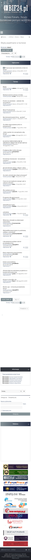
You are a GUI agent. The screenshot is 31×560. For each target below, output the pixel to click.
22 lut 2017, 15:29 (21, 111)
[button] (13, 57)
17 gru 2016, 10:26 (21, 127)
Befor (13, 199)
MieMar (14, 206)
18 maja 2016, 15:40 (8, 145)
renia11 (14, 118)
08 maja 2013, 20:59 (22, 281)
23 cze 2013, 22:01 (8, 255)
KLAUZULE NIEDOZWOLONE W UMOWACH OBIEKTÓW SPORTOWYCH (15, 142)
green (14, 273)
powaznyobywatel (17, 233)
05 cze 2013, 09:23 (8, 264)
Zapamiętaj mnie (6, 410)
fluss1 (14, 281)
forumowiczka (16, 223)
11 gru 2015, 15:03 (23, 191)
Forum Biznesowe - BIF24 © (18, 554)
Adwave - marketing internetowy (20, 556)
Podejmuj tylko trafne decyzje (12, 150)
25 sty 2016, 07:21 (23, 169)
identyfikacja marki (9, 205)
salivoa (14, 71)
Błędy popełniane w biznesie (13, 43)
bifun (13, 135)
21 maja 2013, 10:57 (22, 273)
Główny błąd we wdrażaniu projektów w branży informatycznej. (15, 271)
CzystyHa (14, 169)
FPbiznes (14, 144)
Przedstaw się (7, 72)
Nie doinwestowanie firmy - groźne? (14, 117)
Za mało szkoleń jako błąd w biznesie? (15, 175)
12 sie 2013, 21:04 (7, 246)
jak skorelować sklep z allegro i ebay (14, 168)
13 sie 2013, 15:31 (7, 235)
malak (14, 213)
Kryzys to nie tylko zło (10, 279)
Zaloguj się (4, 397)
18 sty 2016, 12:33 (20, 176)
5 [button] (22, 56)
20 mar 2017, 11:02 (22, 104)
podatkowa (15, 263)
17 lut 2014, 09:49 (21, 213)
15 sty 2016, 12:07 (21, 184)
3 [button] (18, 56)
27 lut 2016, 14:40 (21, 162)
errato (14, 96)
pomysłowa (15, 151)
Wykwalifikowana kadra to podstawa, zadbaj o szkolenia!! (14, 231)
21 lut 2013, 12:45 (7, 291)
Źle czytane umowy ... (9, 190)
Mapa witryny (15, 558)
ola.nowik (15, 254)
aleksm (14, 88)
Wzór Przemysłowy (9, 110)
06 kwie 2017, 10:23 (22, 96)
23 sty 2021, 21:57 (22, 71)
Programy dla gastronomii (11, 197)
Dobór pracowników (9, 262)
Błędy (4, 87)
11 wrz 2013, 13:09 (8, 224)
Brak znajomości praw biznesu (12, 252)
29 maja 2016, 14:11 (21, 135)
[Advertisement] (15, 443)
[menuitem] (5, 2)
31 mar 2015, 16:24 (21, 199)
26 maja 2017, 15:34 (22, 88)
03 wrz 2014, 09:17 (22, 206)
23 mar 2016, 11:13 (8, 153)
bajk (13, 176)
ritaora (14, 104)
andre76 (14, 191)
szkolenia (6, 212)
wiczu (13, 111)
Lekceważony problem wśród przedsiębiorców (12, 242)
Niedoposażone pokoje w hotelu (13, 95)
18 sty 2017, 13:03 (22, 118)
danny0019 (15, 244)
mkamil (9, 47)
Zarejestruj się (12, 397)
